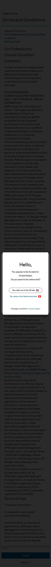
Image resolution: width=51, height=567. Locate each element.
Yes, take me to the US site (25, 290)
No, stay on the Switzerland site (25, 296)
